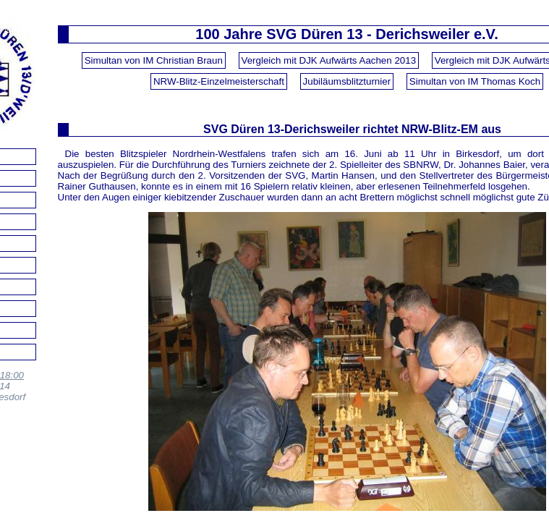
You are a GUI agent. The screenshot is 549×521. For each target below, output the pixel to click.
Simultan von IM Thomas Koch (474, 81)
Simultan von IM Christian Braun (154, 60)
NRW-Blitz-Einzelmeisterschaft (218, 81)
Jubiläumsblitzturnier (347, 81)
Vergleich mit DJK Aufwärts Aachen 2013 (329, 60)
